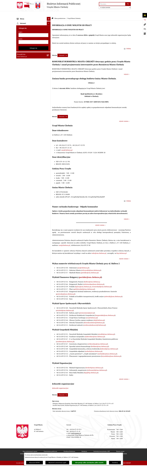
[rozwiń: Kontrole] (49, 164)
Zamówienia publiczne (50, 446)
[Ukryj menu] (49, 14)
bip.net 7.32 (127, 463)
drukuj (128, 43)
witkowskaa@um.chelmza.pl (97, 339)
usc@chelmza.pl (91, 313)
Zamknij (115, 463)
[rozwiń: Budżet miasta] (49, 106)
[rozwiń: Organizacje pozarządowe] (49, 141)
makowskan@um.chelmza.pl (95, 332)
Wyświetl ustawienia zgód (57, 463)
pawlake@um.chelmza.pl (90, 272)
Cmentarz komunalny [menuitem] (24, 280)
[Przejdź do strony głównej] (48, 5)
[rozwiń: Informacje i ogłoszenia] (49, 159)
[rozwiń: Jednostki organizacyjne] (49, 91)
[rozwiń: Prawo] (49, 85)
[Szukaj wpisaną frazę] (128, 4)
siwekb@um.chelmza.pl (106, 329)
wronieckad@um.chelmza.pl (101, 282)
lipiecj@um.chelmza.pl (83, 282)
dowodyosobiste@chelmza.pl (94, 318)
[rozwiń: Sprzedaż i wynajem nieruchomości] (49, 101)
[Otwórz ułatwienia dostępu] (144, 15)
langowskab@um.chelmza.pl (105, 310)
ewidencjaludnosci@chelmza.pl (94, 320)
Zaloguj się (33, 309)
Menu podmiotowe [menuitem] (23, 18)
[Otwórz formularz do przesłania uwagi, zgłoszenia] (144, 29)
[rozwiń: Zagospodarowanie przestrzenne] (49, 169)
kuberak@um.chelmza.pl (109, 344)
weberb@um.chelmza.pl (93, 346)
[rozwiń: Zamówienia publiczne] (49, 96)
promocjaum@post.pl (87, 308)
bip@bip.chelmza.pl (91, 367)
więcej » (126, 69)
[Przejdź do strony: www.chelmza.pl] (144, 24)
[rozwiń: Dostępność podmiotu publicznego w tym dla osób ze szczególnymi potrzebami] (49, 210)
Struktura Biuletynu (69, 446)
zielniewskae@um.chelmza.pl (94, 279)
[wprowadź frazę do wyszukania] (112, 4)
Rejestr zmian (120, 446)
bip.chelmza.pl (122, 248)
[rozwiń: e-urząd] (49, 75)
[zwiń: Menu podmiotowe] (49, 17)
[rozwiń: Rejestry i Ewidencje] (49, 70)
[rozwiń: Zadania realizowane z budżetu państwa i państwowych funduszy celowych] (49, 234)
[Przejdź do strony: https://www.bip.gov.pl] (144, 20)
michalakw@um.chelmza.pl (107, 349)
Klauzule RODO (34, 463)
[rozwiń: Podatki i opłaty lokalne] (49, 126)
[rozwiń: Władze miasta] (49, 32)
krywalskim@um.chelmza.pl (111, 351)
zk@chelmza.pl (99, 315)
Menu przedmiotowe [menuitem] (24, 272)
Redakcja (84, 446)
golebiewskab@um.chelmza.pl (84, 284)
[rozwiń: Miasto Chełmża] (49, 27)
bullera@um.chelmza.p (92, 277)
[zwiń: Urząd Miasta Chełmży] (49, 38)
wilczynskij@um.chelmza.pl (91, 265)
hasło (20, 300)
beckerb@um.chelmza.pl (94, 363)
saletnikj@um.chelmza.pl (113, 291)
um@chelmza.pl (66, 145)
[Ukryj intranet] (49, 284)
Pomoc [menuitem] (19, 276)
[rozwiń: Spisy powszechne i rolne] (49, 244)
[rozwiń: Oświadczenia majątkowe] (49, 154)
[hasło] (33, 303)
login (20, 293)
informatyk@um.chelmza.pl (97, 365)
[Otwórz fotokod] (144, 33)
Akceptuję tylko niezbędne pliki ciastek (89, 463)
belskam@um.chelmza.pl (99, 341)
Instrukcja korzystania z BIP (101, 446)
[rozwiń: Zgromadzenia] (49, 189)
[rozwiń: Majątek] (49, 116)
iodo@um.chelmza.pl (99, 248)
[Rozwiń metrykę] (62, 50)
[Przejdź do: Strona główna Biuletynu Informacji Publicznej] (52, 13)
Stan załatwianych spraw (30, 446)
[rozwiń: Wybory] (49, 131)
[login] (33, 296)
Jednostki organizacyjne (60, 383)
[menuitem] (33, 23)
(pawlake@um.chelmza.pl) (90, 268)
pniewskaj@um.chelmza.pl (65, 289)
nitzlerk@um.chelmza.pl (64, 305)
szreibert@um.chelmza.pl (65, 336)
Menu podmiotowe (59, 13)
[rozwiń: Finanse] (49, 121)
